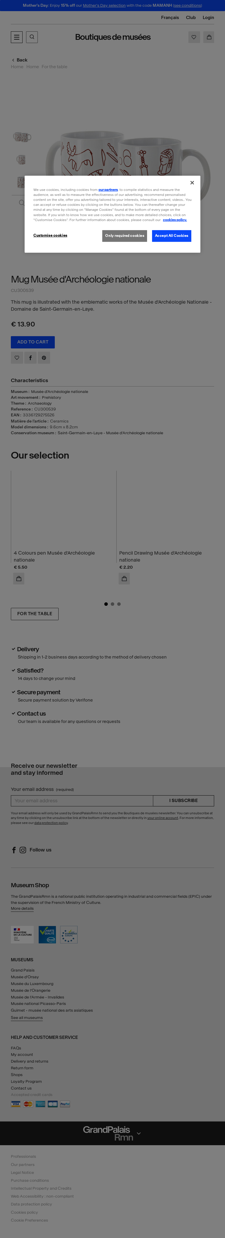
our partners (108, 189)
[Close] (192, 182)
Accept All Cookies (171, 235)
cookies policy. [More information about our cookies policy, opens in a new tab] (175, 219)
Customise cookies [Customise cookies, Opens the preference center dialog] (50, 235)
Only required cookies (124, 235)
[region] (112, 214)
